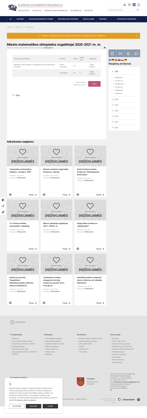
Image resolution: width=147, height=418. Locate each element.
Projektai (81, 346)
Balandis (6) (119, 84)
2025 (116, 99)
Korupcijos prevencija (119, 354)
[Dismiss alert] (137, 36)
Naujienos (18, 27)
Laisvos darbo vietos (119, 341)
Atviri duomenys (117, 362)
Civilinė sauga (116, 357)
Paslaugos (37, 10)
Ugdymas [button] (20, 19)
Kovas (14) (118, 87)
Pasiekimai (15, 338)
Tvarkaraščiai (17, 322)
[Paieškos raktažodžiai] (123, 10)
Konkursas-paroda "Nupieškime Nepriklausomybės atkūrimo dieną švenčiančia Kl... (21, 281)
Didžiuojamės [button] (88, 19)
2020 (116, 128)
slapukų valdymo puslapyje (26, 400)
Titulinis (9, 27)
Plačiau (31, 195)
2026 (116, 71)
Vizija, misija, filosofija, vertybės (22, 341)
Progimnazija (76, 10)
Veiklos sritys (24, 10)
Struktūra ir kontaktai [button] (126, 19)
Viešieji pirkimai (84, 349)
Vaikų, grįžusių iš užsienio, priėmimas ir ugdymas (24, 353)
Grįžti (18, 95)
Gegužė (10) (119, 81)
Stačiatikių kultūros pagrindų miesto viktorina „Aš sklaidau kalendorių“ (89, 280)
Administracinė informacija (56, 10)
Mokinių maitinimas (51, 349)
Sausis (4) (118, 93)
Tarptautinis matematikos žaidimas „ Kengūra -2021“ (20, 170)
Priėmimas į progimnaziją (20, 349)
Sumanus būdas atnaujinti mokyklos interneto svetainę (108, 400)
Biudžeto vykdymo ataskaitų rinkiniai (90, 338)
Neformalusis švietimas (53, 341)
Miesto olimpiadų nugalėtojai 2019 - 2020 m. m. (55, 224)
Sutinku (50, 406)
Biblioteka (48, 354)
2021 (116, 122)
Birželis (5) (119, 77)
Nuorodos (115, 338)
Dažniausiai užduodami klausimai (123, 349)
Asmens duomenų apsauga (121, 344)
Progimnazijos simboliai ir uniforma (23, 344)
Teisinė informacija (118, 360)
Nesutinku (33, 406)
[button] (124, 4)
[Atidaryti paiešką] (137, 10)
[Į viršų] (138, 399)
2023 (116, 111)
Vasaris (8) (119, 90)
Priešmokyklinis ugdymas (53, 338)
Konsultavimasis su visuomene (122, 346)
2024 (116, 105)
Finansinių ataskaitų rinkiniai (88, 341)
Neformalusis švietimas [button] (68, 19)
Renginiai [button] (103, 19)
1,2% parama (83, 352)
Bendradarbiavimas (18, 346)
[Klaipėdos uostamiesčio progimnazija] (12, 8)
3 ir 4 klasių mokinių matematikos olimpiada (19, 224)
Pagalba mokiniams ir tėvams (54, 344)
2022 (116, 116)
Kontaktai (88, 10)
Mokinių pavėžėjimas (52, 346)
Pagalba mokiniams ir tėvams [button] (41, 19)
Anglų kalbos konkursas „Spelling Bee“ (87, 224)
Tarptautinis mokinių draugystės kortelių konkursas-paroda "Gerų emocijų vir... (53, 281)
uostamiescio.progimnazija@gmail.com (127, 382)
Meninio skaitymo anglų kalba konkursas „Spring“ (55, 170)
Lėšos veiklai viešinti (85, 344)
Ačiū (94, 84)
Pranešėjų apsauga (118, 352)
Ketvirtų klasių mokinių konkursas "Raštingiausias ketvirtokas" (88, 172)
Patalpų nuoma (50, 352)
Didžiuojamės (29, 27)
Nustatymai (17, 406)
